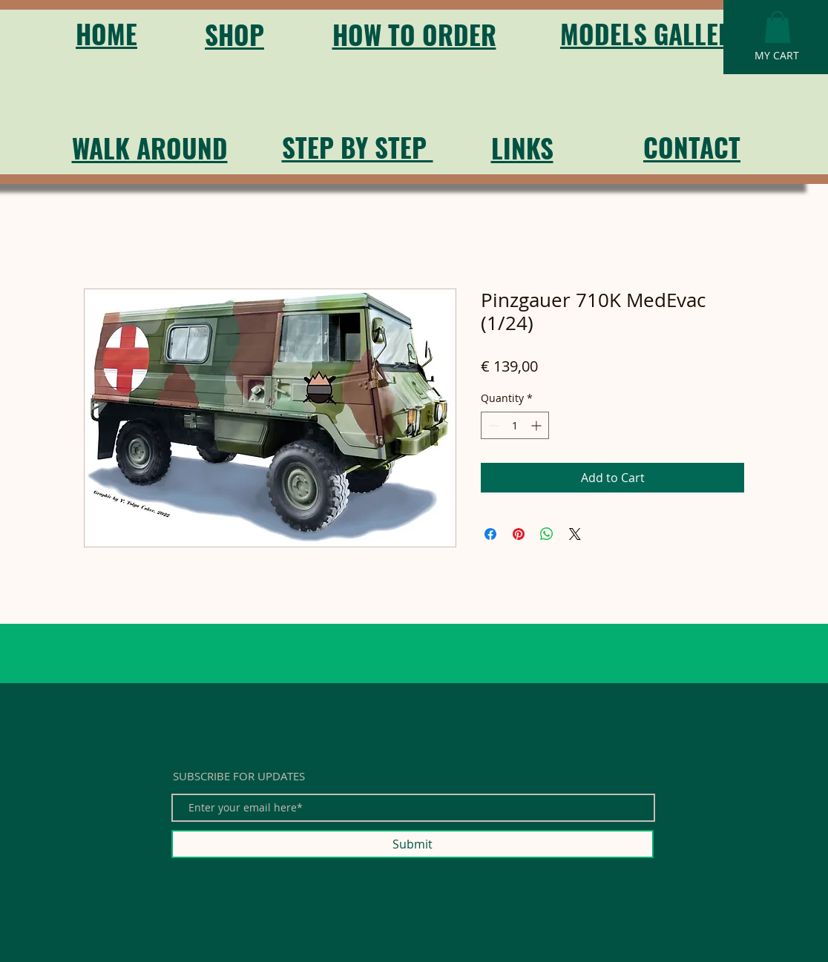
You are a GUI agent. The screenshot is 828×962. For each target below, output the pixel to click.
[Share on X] (575, 534)
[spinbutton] (515, 425)
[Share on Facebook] (490, 534)
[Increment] (537, 425)
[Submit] (412, 844)
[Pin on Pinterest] (519, 534)
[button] (777, 27)
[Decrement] (492, 425)
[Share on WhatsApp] (547, 534)
